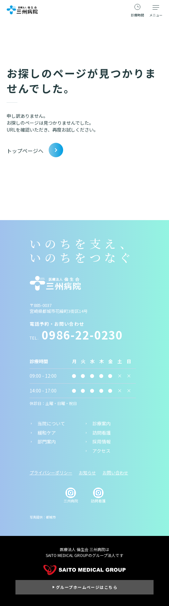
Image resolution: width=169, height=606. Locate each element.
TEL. (76, 338)
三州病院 (70, 495)
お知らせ (87, 472)
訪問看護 (101, 433)
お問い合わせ (115, 472)
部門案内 (46, 442)
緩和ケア (46, 433)
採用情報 (101, 442)
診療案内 (101, 423)
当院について (51, 423)
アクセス (101, 451)
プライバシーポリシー (51, 472)
